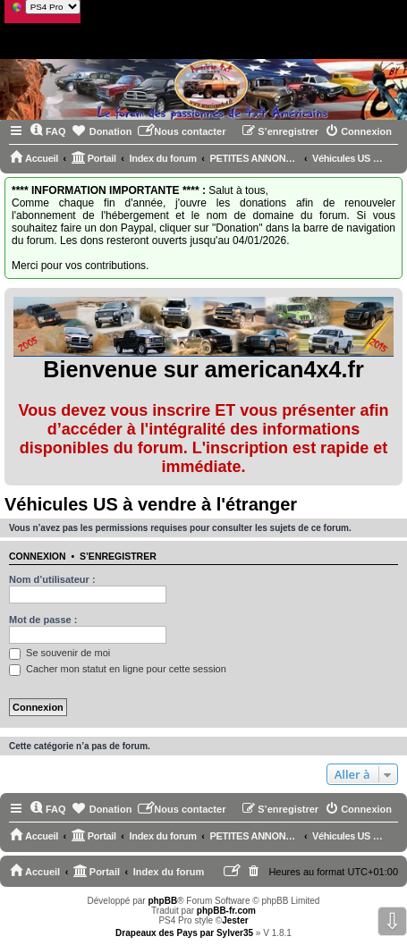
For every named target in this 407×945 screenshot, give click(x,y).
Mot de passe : (43, 619)
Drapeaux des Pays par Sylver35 (184, 933)
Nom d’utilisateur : (52, 579)
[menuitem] (48, 131)
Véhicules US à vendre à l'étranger (150, 504)
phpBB (162, 901)
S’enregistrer (118, 556)
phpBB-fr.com (226, 910)
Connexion (37, 556)
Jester (235, 920)
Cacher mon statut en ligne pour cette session (117, 668)
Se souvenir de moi (59, 652)
